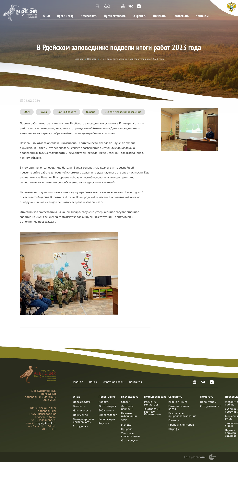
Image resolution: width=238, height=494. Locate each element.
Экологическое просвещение (123, 111)
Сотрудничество (210, 406)
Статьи (125, 401)
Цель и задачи (82, 401)
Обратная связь (113, 381)
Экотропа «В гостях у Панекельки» (152, 411)
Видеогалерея (108, 414)
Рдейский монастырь (151, 403)
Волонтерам (208, 401)
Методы (126, 424)
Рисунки (104, 423)
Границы (173, 420)
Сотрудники (80, 426)
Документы (80, 414)
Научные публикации (129, 414)
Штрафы (173, 429)
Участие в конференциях (130, 435)
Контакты (202, 15)
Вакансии (79, 406)
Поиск (93, 381)
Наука (43, 111)
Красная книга (177, 401)
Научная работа (66, 111)
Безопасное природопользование (182, 414)
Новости (92, 58)
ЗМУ (124, 420)
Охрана (90, 111)
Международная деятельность (84, 420)
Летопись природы (127, 407)
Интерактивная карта (178, 407)
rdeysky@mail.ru (45, 423)
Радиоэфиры (107, 419)
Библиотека (106, 410)
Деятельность (82, 410)
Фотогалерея (107, 406)
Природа (126, 429)
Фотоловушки (130, 440)
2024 (27, 111)
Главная (79, 58)
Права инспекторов (181, 424)
